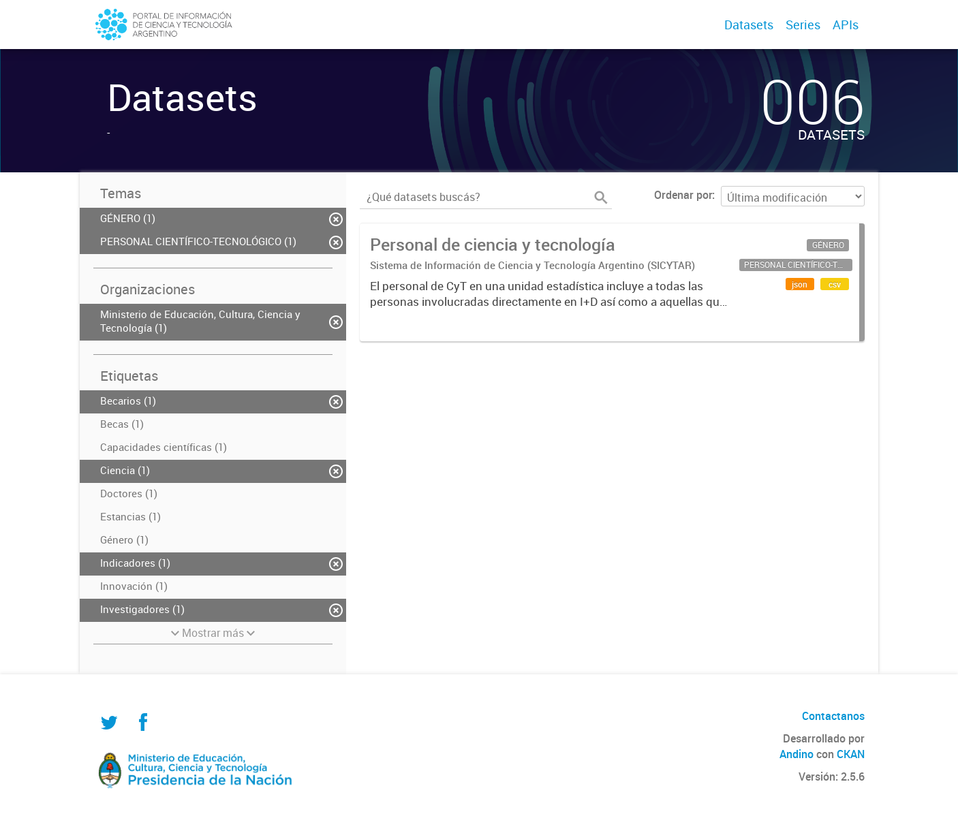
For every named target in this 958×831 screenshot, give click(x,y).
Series (803, 24)
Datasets (748, 24)
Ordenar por (683, 195)
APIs (846, 24)
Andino (796, 754)
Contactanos (833, 715)
